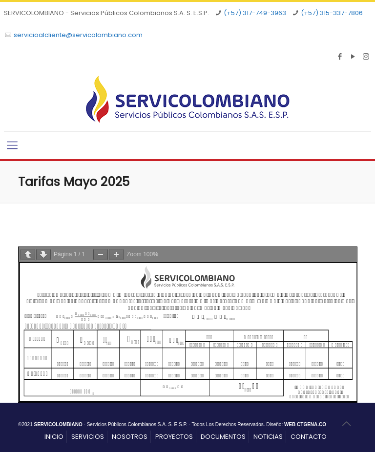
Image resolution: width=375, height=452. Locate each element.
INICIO (53, 436)
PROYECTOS (174, 436)
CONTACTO (309, 436)
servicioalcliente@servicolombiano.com (78, 35)
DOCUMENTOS (223, 436)
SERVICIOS (87, 436)
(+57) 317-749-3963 (255, 13)
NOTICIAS (268, 436)
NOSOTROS (129, 436)
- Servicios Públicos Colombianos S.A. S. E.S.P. (110, 424)
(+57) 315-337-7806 (332, 13)
